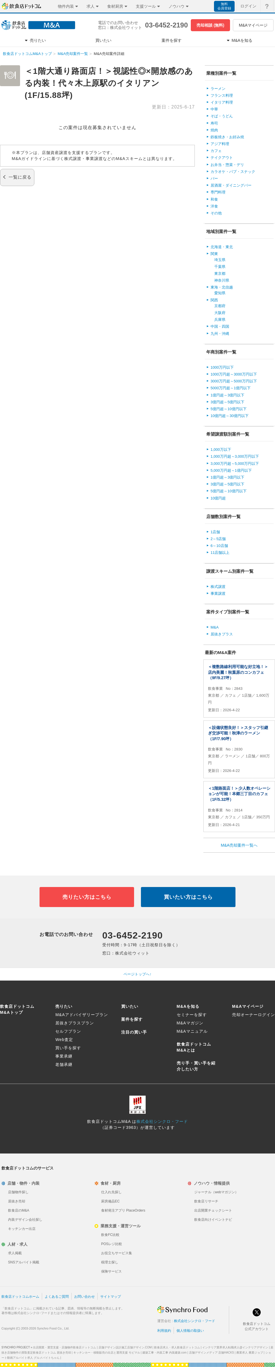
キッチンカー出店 (22, 1229)
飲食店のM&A (18, 1210)
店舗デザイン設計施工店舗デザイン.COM (125, 1347)
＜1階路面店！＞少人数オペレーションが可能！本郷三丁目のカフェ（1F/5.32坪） (239, 794)
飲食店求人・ (177, 1347)
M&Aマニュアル (192, 1031)
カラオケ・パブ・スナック (233, 171)
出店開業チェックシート (213, 1210)
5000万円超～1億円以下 (231, 388)
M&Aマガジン (190, 1023)
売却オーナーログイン (253, 1014)
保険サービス (111, 1271)
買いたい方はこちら (188, 897)
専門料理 (218, 192)
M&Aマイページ (253, 25)
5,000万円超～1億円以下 (231, 470)
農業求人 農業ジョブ (249, 1352)
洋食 (214, 206)
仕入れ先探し (111, 1192)
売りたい (63, 1006)
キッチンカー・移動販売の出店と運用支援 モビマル (106, 1352)
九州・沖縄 (220, 333)
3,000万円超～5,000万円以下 (235, 463)
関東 (214, 254)
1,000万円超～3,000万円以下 (235, 456)
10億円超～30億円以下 (230, 416)
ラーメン (218, 88)
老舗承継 (63, 1064)
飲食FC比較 (110, 1235)
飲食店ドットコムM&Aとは (194, 1047)
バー (214, 178)
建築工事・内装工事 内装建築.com (164, 1352)
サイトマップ (110, 1297)
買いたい (129, 1006)
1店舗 (215, 532)
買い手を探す (68, 1048)
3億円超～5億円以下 (227, 402)
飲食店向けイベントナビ (213, 1220)
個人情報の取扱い (190, 1331)
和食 (214, 199)
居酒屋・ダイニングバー (231, 185)
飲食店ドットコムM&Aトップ (27, 54)
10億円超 (218, 498)
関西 (214, 300)
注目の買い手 (134, 1032)
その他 (216, 213)
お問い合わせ (84, 1297)
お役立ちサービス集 (116, 1253)
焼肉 (214, 130)
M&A (215, 627)
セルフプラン (68, 1031)
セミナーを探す (192, 1014)
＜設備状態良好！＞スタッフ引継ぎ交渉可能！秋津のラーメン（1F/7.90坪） (238, 733)
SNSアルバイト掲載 (23, 1262)
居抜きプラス (222, 634)
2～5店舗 (218, 539)
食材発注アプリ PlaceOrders (123, 1210)
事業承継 (63, 1056)
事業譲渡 (218, 593)
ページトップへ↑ (137, 974)
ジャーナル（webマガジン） (216, 1192)
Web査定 (64, 1039)
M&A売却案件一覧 (73, 54)
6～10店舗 (219, 546)
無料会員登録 (224, 6)
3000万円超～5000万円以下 (234, 381)
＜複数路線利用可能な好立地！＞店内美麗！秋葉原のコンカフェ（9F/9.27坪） (238, 672)
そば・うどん (222, 116)
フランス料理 (222, 95)
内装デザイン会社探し (25, 1220)
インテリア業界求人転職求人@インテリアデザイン (235, 1347)
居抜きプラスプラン (74, 1023)
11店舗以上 (220, 552)
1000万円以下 (222, 367)
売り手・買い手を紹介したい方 (196, 1066)
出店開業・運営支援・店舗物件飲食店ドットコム (64, 1347)
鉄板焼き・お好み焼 (227, 137)
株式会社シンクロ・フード (162, 1121)
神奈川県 (221, 280)
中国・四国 (220, 326)
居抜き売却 (16, 1201)
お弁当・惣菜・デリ (227, 165)
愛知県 (219, 293)
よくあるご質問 (57, 1297)
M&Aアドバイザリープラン (81, 1014)
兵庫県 (219, 319)
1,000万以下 (221, 449)
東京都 (219, 273)
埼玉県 (219, 260)
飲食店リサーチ (206, 1201)
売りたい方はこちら (86, 897)
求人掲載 (15, 1253)
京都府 (219, 306)
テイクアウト (222, 157)
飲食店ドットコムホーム (20, 1297)
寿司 (214, 123)
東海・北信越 (222, 287)
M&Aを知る (188, 1006)
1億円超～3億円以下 (227, 395)
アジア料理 (220, 144)
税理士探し (109, 1262)
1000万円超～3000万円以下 (234, 374)
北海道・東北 (222, 247)
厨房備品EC (110, 1201)
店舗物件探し (18, 1192)
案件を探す (132, 1019)
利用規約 (164, 1331)
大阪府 (219, 313)
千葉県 (219, 266)
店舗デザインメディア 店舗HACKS (211, 1352)
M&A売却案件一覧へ (239, 845)
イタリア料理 (222, 102)
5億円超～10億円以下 (229, 409)
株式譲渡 (218, 586)
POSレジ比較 (111, 1244)
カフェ (216, 151)
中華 (214, 109)
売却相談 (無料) (210, 25)
